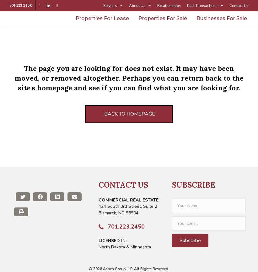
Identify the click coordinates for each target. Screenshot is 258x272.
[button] (190, 240)
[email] (208, 223)
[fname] (208, 206)
